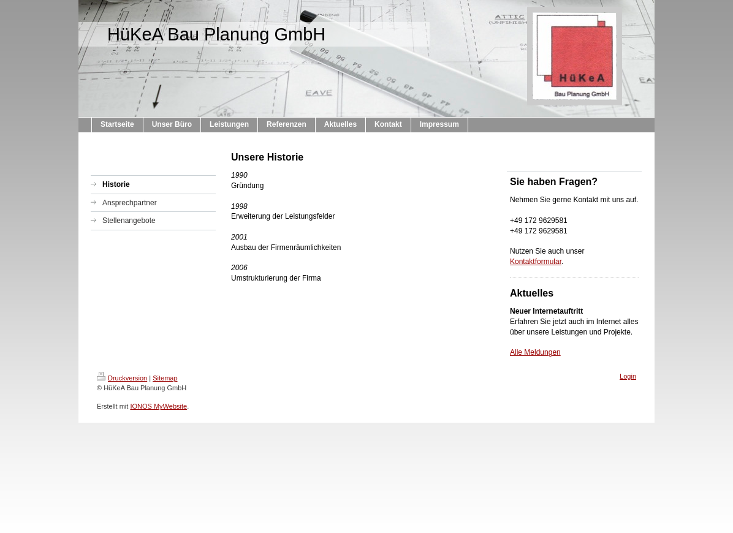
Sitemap (165, 378)
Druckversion (122, 378)
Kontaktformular (535, 261)
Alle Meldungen (535, 352)
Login (628, 376)
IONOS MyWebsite (158, 406)
